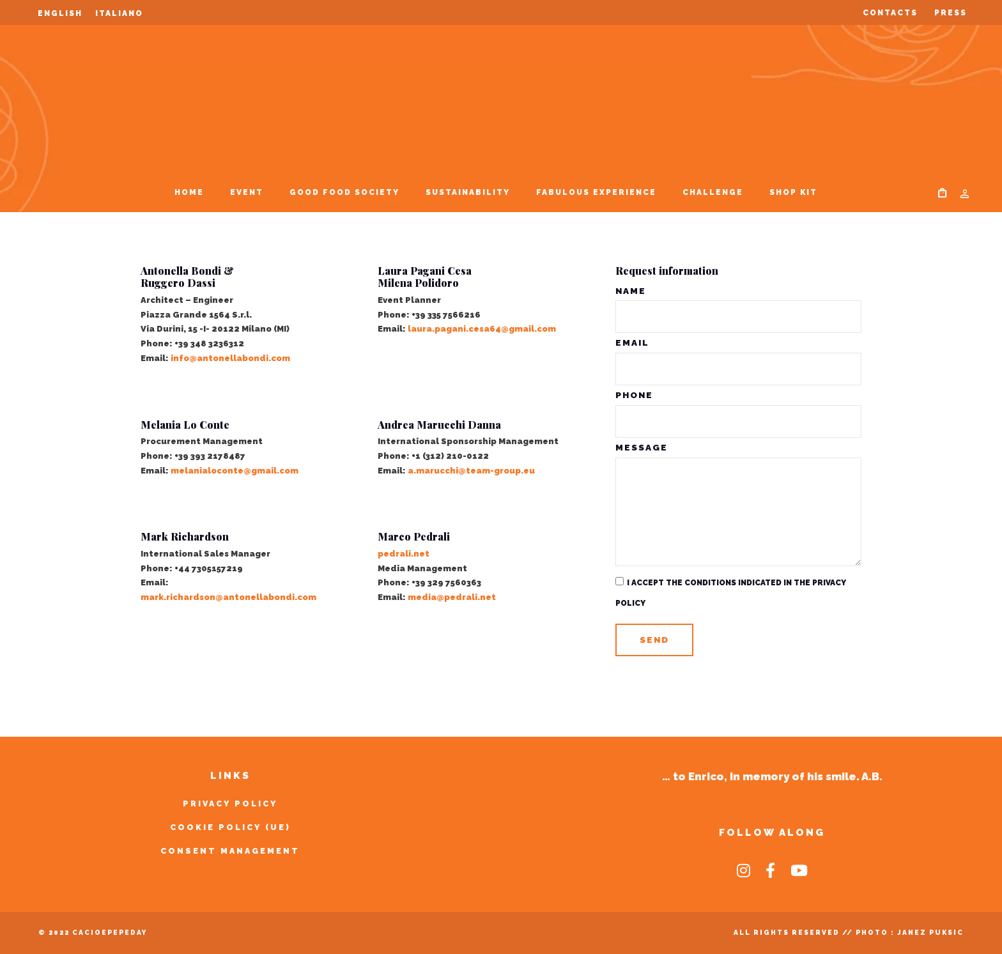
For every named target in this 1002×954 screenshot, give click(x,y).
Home (189, 192)
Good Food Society (344, 192)
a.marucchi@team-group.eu (471, 470)
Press (950, 12)
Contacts (890, 12)
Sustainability (468, 192)
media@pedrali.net (452, 597)
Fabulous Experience (596, 192)
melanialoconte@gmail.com (234, 470)
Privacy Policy (230, 803)
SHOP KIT (793, 192)
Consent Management (230, 851)
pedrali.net (403, 553)
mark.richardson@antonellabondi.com (228, 597)
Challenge (712, 192)
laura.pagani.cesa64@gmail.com (482, 329)
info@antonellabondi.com (230, 358)
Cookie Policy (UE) (230, 827)
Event (246, 192)
